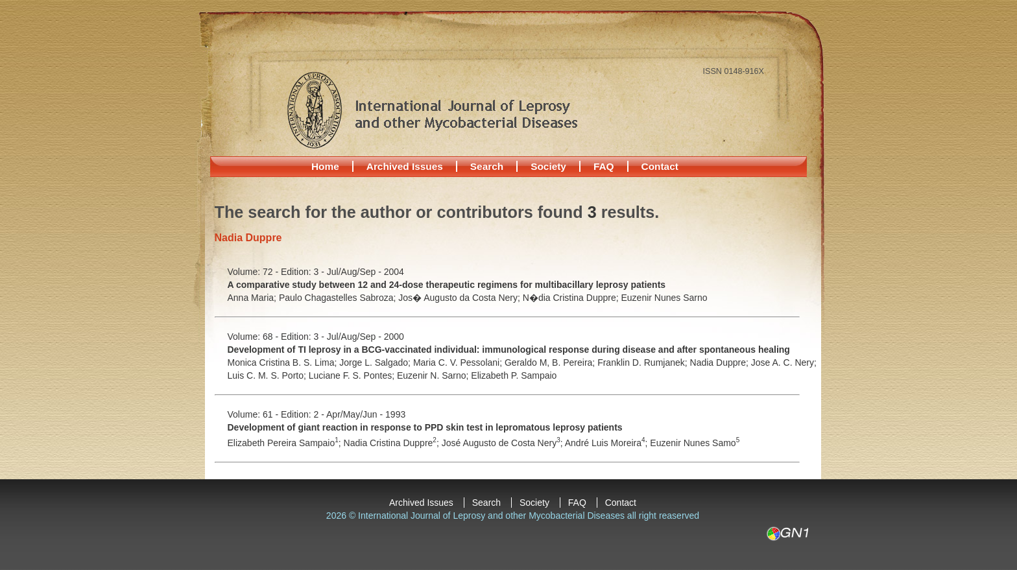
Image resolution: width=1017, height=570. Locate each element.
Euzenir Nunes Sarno (664, 297)
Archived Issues (404, 166)
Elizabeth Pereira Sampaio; (286, 443)
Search (486, 166)
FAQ (603, 166)
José (452, 443)
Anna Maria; (253, 297)
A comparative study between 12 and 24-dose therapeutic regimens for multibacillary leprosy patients (447, 284)
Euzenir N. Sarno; (434, 375)
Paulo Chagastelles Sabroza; (338, 297)
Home (325, 166)
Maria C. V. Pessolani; (459, 362)
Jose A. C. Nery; (784, 362)
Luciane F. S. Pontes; (353, 375)
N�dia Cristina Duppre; (572, 297)
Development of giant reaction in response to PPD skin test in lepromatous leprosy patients (425, 427)
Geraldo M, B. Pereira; (551, 362)
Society (548, 166)
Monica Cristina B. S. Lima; (284, 362)
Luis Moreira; (621, 443)
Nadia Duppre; (720, 362)
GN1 (787, 533)
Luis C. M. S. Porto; (268, 375)
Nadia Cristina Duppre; (393, 443)
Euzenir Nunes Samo (694, 443)
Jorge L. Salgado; (376, 362)
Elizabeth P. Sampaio (513, 375)
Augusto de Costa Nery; (513, 443)
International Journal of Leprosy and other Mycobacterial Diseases (432, 109)
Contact (659, 166)
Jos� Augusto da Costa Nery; (460, 297)
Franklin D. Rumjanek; (643, 362)
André (578, 443)
